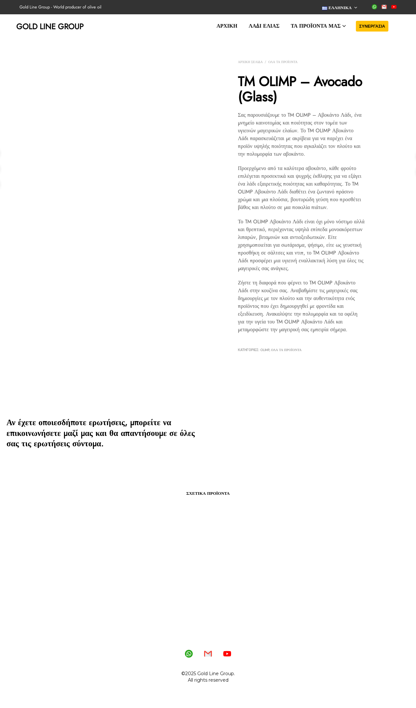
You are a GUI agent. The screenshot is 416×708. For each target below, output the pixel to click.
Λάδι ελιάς (264, 26)
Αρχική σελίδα (250, 61)
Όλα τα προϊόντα (282, 61)
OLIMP (264, 349)
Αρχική (226, 26)
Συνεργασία (372, 26)
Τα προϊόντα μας (316, 26)
